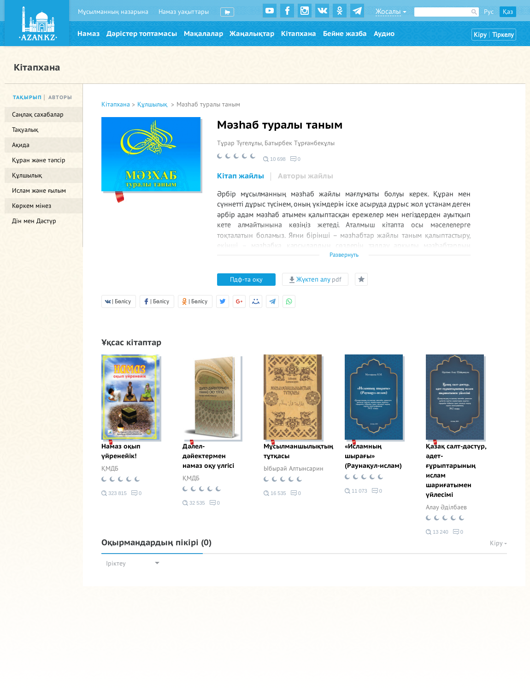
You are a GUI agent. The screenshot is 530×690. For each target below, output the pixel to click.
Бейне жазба (345, 33)
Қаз (508, 12)
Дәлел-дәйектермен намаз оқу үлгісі (208, 456)
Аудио (384, 33)
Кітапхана (298, 33)
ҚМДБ (109, 468)
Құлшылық (153, 104)
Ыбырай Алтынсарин (294, 468)
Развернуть (344, 255)
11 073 (356, 491)
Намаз (88, 33)
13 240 (437, 532)
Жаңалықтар (252, 33)
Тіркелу (503, 35)
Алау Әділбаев (446, 507)
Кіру (480, 35)
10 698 (274, 159)
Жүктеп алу (315, 279)
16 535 (275, 493)
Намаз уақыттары (184, 12)
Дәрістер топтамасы (141, 33)
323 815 (114, 493)
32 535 (194, 503)
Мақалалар (203, 33)
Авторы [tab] (60, 97)
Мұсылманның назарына (113, 12)
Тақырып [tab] (27, 97)
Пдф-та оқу (246, 279)
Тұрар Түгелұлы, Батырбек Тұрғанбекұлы (276, 143)
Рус (489, 12)
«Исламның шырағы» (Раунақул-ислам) (373, 456)
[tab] (240, 176)
